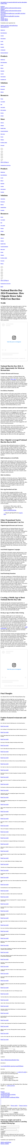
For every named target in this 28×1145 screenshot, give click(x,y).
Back (2, 286)
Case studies (4, 13)
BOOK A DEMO (5, 1143)
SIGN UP (6, 27)
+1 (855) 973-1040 (21, 1072)
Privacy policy (14, 1105)
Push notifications (10, 8)
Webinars (21, 1066)
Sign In (2, 17)
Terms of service (23, 1105)
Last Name (3, 1128)
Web (7, 1142)
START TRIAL (4, 19)
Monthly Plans (15, 1060)
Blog (11, 13)
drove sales (13, 379)
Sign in (2, 27)
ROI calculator (21, 13)
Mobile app (3, 8)
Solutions (10, 1060)
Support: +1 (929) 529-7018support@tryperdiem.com (7, 1093)
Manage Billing (15, 1097)
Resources (3, 12)
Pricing (8, 13)
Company (3, 1131)
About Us (3, 1060)
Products (3, 6)
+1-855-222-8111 (10, 1085)
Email (2, 1129)
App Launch (15, 13)
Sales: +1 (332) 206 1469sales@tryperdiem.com (8, 1096)
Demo (9, 1142)
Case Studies (4, 1066)
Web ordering (10, 25)
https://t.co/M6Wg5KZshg (10, 510)
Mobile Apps (10, 1066)
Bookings (15, 25)
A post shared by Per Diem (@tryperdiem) (14, 685)
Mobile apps (4, 25)
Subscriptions (18, 8)
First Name (3, 1126)
